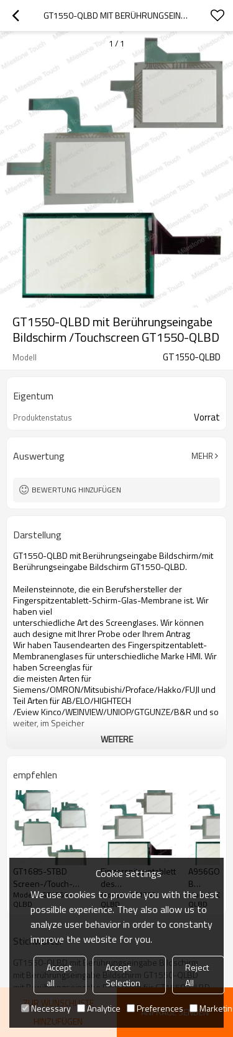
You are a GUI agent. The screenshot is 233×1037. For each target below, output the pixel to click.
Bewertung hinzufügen (76, 490)
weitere (117, 738)
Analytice (99, 1008)
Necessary (46, 1008)
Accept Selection (123, 975)
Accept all (59, 975)
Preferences (155, 1008)
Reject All (197, 975)
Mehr (202, 456)
